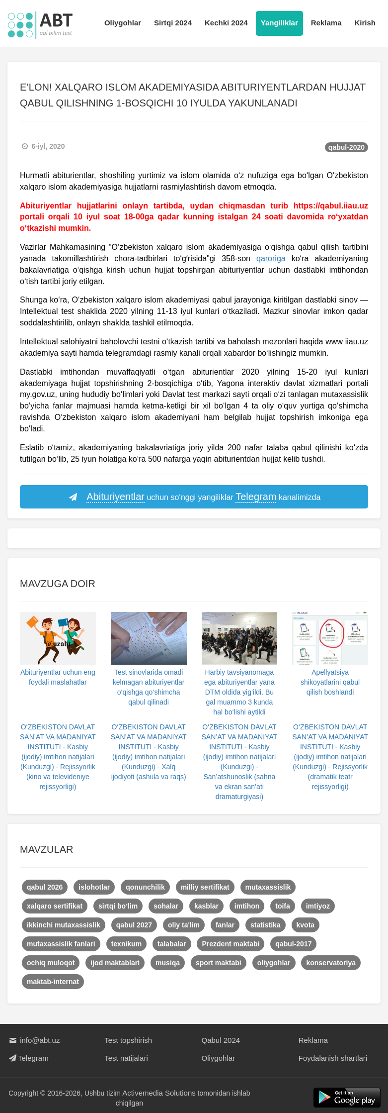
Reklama (326, 22)
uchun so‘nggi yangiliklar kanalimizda (194, 497)
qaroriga (271, 258)
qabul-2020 (346, 147)
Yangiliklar (279, 22)
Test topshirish (128, 1040)
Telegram (28, 1058)
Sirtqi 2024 (173, 22)
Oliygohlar (122, 22)
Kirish (365, 22)
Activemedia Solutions (159, 1093)
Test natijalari (126, 1058)
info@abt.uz (33, 1040)
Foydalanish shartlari (333, 1058)
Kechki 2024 (226, 22)
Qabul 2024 (221, 1040)
